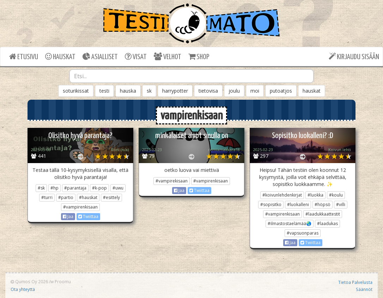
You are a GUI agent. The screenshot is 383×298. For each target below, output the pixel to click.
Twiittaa (88, 216)
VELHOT (167, 56)
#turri (47, 197)
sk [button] (149, 90)
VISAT (136, 56)
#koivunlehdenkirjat (282, 195)
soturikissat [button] (76, 90)
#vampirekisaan (172, 181)
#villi (340, 204)
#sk (41, 188)
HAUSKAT (60, 56)
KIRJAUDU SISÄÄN (354, 56)
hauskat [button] (312, 90)
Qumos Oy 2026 (29, 281)
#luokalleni (298, 204)
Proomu (63, 281)
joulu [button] (234, 90)
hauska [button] (128, 90)
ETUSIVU (23, 56)
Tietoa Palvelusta (355, 282)
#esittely (111, 197)
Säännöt (364, 289)
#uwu (118, 188)
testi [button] (104, 90)
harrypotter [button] (175, 90)
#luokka (315, 195)
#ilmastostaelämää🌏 (289, 223)
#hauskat (88, 197)
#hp (54, 188)
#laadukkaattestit (322, 214)
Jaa (68, 216)
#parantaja (75, 188)
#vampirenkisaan (80, 207)
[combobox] (191, 76)
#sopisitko (270, 204)
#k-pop (99, 188)
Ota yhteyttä (23, 289)
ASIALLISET (100, 56)
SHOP (198, 56)
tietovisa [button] (208, 90)
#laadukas (327, 223)
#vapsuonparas (302, 233)
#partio (65, 197)
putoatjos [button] (281, 90)
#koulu (336, 195)
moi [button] (254, 90)
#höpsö (322, 204)
